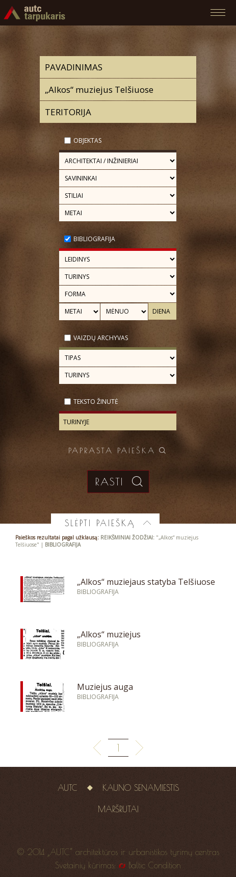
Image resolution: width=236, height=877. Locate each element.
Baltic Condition (154, 865)
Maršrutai (118, 809)
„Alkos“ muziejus (109, 634)
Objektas (87, 140)
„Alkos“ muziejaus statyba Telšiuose (146, 581)
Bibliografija (94, 239)
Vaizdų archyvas (100, 337)
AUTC (67, 787)
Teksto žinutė (95, 401)
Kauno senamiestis (140, 787)
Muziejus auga (105, 686)
